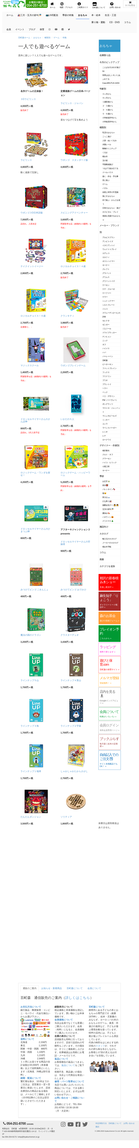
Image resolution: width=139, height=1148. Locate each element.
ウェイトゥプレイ (109, 249)
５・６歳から (107, 114)
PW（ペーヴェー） (110, 400)
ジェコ (105, 309)
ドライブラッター (109, 333)
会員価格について (64, 1020)
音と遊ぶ (106, 180)
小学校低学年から (109, 118)
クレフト (106, 269)
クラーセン (106, 458)
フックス (106, 372)
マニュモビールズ (109, 416)
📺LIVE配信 (52, 15)
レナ (104, 436)
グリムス (106, 277)
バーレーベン (107, 356)
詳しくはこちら (77, 998)
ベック (105, 392)
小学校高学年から (109, 122)
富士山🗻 (106, 497)
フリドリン (106, 376)
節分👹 (105, 485)
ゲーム (57, 37)
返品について (61, 1059)
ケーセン (106, 285)
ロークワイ (106, 440)
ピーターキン (107, 364)
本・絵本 (96, 15)
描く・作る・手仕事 (110, 176)
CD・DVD (114, 22)
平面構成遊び (107, 164)
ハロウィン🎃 (108, 517)
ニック (105, 341)
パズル (105, 188)
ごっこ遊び (106, 136)
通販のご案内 (29, 988)
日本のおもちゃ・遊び (111, 208)
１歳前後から (107, 102)
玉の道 (105, 160)
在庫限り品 (105, 55)
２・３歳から (107, 106)
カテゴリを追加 (107, 566)
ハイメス (106, 348)
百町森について (75, 988)
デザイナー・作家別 (109, 445)
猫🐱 (104, 493)
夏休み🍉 (106, 513)
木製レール (106, 144)
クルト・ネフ (107, 454)
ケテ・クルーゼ (108, 289)
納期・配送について (31, 1078)
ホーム (9, 15)
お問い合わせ (129, 1123)
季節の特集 (68, 15)
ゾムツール (106, 329)
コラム (127, 22)
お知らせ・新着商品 (51, 988)
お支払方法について (31, 1007)
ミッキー (106, 420)
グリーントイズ (108, 281)
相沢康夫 (106, 450)
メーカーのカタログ (110, 543)
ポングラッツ (107, 404)
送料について (27, 1039)
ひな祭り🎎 (107, 501)
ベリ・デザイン (108, 396)
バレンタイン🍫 (108, 489)
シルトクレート (108, 305)
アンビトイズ (107, 241)
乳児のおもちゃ (108, 132)
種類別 (47, 37)
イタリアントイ (108, 245)
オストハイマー (108, 261)
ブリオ (105, 380)
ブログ (32, 29)
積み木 (105, 156)
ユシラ (105, 424)
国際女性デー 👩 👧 (110, 505)
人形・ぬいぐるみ (109, 140)
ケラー (105, 297)
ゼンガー (106, 325)
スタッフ (100, 1046)
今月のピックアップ (109, 62)
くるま (105, 152)
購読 (97, 1127)
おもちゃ (82, 15)
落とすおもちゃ (108, 196)
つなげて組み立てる (110, 168)
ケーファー (106, 293)
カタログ (104, 533)
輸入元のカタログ (109, 539)
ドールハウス (107, 172)
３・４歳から (107, 110)
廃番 (102, 559)
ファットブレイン (109, 368)
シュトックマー (108, 301)
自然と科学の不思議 (110, 192)
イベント (19, 29)
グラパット (106, 273)
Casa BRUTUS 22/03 (110, 83)
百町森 (105, 360)
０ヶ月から (106, 94)
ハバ (104, 352)
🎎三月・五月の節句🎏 (29, 15)
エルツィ (106, 257)
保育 (42, 29)
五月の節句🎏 (108, 509)
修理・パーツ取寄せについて (69, 1081)
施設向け (104, 526)
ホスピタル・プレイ (110, 212)
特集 (65, 37)
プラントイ (106, 384)
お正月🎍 (106, 481)
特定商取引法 (101, 1123)
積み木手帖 (106, 547)
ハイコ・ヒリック (109, 462)
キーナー (106, 265)
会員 (8, 29)
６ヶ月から (106, 98)
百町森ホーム (24, 37)
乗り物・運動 (98, 22)
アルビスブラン (108, 237)
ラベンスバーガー (109, 428)
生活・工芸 (110, 15)
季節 (102, 476)
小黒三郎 (106, 466)
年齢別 (103, 89)
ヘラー (105, 388)
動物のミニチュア (109, 148)
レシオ (105, 432)
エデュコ (106, 253)
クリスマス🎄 (108, 521)
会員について (94, 988)
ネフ (104, 344)
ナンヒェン (106, 337)
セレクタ (106, 321)
